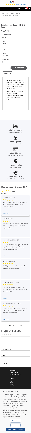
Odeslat (5, 363)
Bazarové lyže (19, 13)
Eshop (7, 13)
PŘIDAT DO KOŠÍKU (19, 68)
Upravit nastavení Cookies (15, 429)
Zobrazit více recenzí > (15, 325)
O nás (11, 382)
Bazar (12, 13)
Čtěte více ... (6, 214)
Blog (11, 381)
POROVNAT (7, 73)
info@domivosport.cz (15, 374)
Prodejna (12, 384)
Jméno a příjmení (7, 349)
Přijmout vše (15, 421)
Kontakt (12, 386)
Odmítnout (15, 425)
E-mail (3, 355)
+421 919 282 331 (14, 372)
